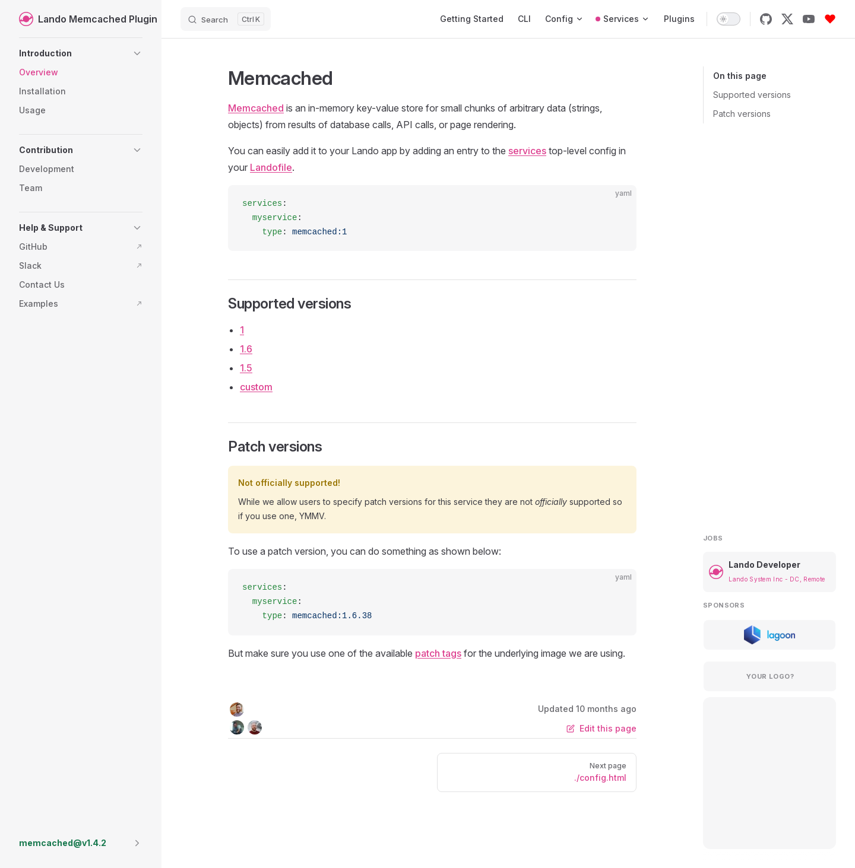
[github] (766, 19)
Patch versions (742, 114)
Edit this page (601, 728)
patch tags (438, 653)
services (527, 151)
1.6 (246, 349)
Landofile (271, 167)
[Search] (225, 19)
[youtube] (808, 19)
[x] (787, 19)
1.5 (246, 368)
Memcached (256, 108)
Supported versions (752, 95)
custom (256, 387)
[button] (80, 53)
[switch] (728, 19)
